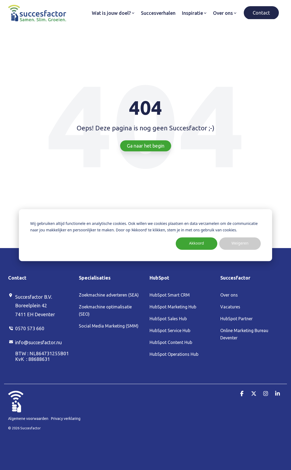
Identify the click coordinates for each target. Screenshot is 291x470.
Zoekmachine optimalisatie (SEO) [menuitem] (106, 310)
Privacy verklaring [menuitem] (65, 418)
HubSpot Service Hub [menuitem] (170, 330)
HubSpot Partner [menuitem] (236, 318)
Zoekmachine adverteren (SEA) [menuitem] (109, 295)
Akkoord (196, 243)
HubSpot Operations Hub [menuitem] (174, 354)
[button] (242, 393)
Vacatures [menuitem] (230, 306)
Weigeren (240, 243)
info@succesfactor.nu (38, 342)
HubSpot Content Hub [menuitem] (171, 342)
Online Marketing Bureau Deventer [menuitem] (244, 334)
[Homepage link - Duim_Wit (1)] (15, 409)
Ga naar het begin (145, 145)
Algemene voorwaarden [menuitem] (28, 418)
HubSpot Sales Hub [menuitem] (168, 318)
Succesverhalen (158, 13)
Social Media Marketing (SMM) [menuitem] (108, 325)
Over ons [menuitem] (229, 295)
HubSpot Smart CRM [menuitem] (170, 295)
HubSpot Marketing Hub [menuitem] (173, 306)
